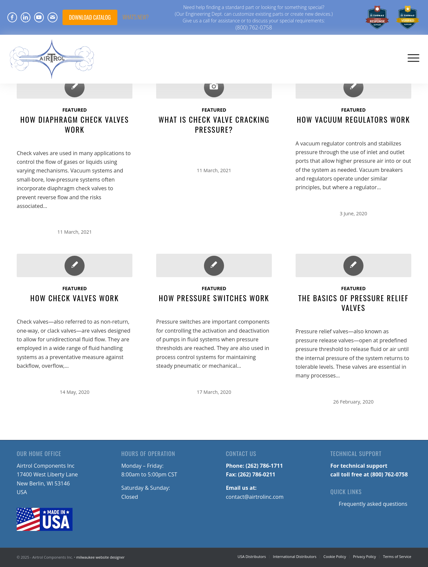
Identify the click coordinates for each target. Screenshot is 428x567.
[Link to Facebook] (12, 17)
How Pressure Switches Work (214, 297)
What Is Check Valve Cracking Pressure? (214, 124)
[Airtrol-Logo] (52, 57)
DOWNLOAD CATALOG (90, 17)
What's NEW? (135, 17)
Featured (74, 110)
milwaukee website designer (100, 557)
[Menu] (413, 57)
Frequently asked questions (373, 503)
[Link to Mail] (52, 17)
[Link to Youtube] (39, 17)
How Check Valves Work (74, 297)
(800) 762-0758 (253, 27)
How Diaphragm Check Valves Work (74, 124)
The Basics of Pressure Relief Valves (353, 302)
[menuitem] (377, 17)
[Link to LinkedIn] (25, 17)
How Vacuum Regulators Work (353, 119)
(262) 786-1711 (264, 465)
